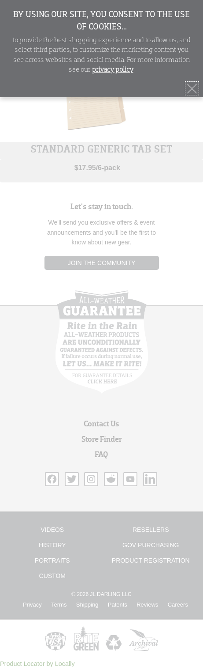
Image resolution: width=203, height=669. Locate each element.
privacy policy (112, 69)
